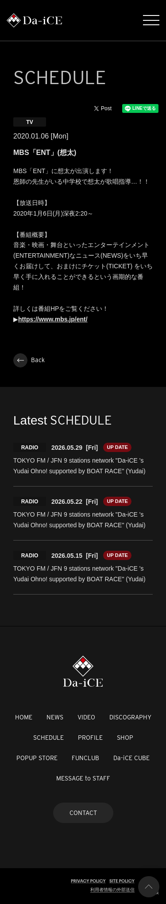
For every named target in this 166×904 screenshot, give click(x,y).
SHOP (125, 737)
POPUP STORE (37, 757)
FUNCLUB (85, 757)
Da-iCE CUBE (131, 757)
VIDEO (86, 717)
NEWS (54, 717)
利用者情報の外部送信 (112, 889)
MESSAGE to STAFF (83, 778)
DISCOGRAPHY (130, 717)
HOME (23, 717)
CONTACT (83, 812)
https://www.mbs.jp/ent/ (53, 319)
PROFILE (90, 737)
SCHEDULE (48, 737)
